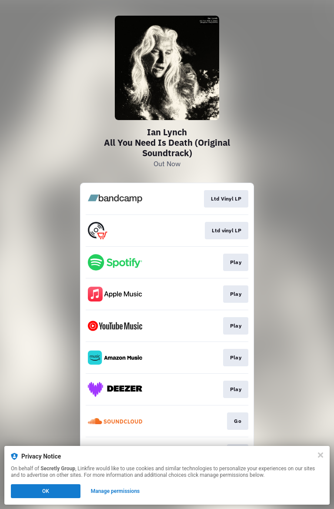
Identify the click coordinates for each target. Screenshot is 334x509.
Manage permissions (115, 491)
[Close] (320, 455)
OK (45, 491)
